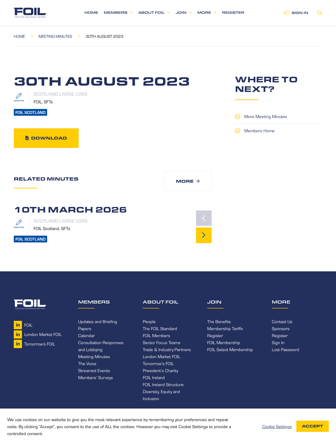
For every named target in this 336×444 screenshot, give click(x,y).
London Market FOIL (161, 356)
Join (181, 12)
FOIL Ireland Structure (163, 384)
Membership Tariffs (225, 328)
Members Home (259, 130)
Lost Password (285, 349)
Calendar (86, 335)
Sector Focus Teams (161, 342)
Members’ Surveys (95, 377)
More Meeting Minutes (265, 116)
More (204, 12)
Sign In (278, 342)
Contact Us (282, 321)
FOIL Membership (223, 342)
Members (115, 12)
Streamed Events (94, 370)
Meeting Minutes (55, 36)
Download (49, 138)
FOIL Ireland (154, 377)
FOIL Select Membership (230, 349)
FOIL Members (156, 335)
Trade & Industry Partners (167, 349)
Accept (312, 426)
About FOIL (151, 12)
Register (233, 12)
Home (91, 12)
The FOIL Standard (160, 328)
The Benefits (219, 321)
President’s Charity (160, 370)
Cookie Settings (277, 426)
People (149, 321)
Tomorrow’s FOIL (158, 363)
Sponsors (281, 328)
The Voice (87, 363)
